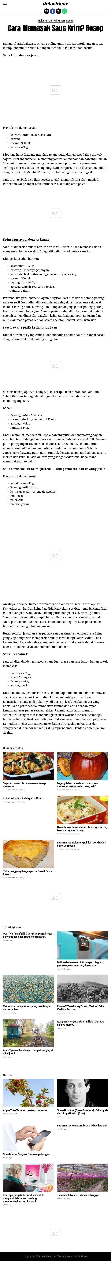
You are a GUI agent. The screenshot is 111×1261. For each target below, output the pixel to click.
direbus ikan (11, 392)
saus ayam (19, 239)
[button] (5, 4)
